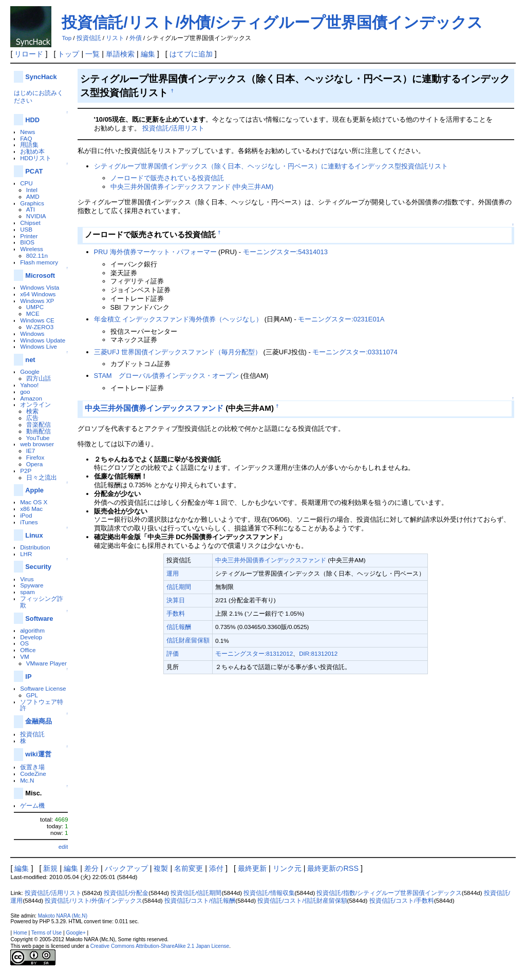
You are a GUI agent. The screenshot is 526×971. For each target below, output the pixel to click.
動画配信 (38, 431)
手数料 (175, 613)
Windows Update (42, 340)
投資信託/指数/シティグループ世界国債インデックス (388, 893)
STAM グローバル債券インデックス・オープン (166, 375)
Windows (32, 333)
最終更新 (252, 868)
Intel (31, 189)
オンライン (35, 404)
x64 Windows (37, 294)
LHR (26, 553)
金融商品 (38, 721)
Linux (34, 535)
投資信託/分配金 (126, 893)
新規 (50, 868)
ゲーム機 (32, 805)
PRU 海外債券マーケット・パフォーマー (155, 252)
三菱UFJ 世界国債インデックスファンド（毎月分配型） (177, 352)
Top (66, 38)
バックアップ (126, 868)
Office (27, 649)
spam (27, 591)
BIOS (27, 242)
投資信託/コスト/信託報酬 (199, 901)
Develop (31, 637)
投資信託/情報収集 (268, 893)
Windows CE (37, 320)
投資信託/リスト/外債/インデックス (93, 901)
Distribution (35, 547)
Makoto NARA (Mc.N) (62, 916)
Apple (34, 490)
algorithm (32, 630)
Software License (43, 688)
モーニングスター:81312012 (254, 653)
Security (38, 566)
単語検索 (120, 54)
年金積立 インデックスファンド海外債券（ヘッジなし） (178, 319)
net (30, 360)
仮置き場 (32, 767)
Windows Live (38, 346)
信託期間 (178, 586)
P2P (25, 470)
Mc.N (27, 780)
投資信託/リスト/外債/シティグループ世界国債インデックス (272, 22)
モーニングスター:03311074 (354, 352)
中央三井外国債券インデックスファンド (154, 408)
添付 (216, 868)
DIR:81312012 (318, 653)
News (27, 131)
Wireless (31, 248)
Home (20, 933)
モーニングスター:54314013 (285, 252)
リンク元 (287, 868)
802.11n (37, 255)
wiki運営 (38, 754)
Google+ (75, 933)
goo (25, 391)
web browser (37, 444)
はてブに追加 (191, 54)
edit (63, 846)
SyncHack (41, 77)
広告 (32, 417)
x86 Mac (31, 508)
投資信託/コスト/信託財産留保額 (302, 901)
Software (39, 618)
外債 (135, 38)
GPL (32, 695)
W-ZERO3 (40, 326)
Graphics (32, 203)
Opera (34, 464)
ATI (30, 209)
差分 (91, 868)
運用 (172, 573)
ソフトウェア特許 (41, 705)
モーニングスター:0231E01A (341, 319)
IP (28, 676)
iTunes (29, 522)
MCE (33, 313)
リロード (28, 54)
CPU (26, 183)
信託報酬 (178, 626)
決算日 (175, 600)
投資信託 (89, 38)
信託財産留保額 (188, 640)
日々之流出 (41, 477)
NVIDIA (36, 216)
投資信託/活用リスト (173, 128)
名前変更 (188, 868)
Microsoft (40, 275)
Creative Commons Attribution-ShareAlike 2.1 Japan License (160, 946)
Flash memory (39, 262)
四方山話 (38, 378)
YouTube (38, 437)
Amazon (31, 398)
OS (24, 643)
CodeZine (33, 773)
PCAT (34, 171)
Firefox (35, 457)
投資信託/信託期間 (196, 893)
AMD (33, 196)
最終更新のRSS (333, 868)
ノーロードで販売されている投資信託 (167, 178)
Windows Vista (39, 287)
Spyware (31, 585)
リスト (115, 38)
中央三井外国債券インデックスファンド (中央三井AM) (192, 187)
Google (30, 371)
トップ (68, 54)
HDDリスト (35, 158)
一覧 (92, 54)
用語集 (29, 144)
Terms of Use (46, 933)
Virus (26, 579)
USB (26, 229)
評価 (172, 653)
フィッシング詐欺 (41, 601)
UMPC (35, 306)
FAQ (26, 138)
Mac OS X (33, 502)
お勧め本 (32, 151)
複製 (161, 868)
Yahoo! (29, 385)
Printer (28, 236)
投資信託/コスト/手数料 (401, 901)
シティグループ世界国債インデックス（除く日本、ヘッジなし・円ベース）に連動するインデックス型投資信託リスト (271, 166)
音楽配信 (38, 424)
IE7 (30, 450)
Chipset (30, 222)
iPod (26, 515)
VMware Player (46, 663)
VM (24, 656)
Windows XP (37, 300)
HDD (32, 120)
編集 (148, 54)
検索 (32, 411)
